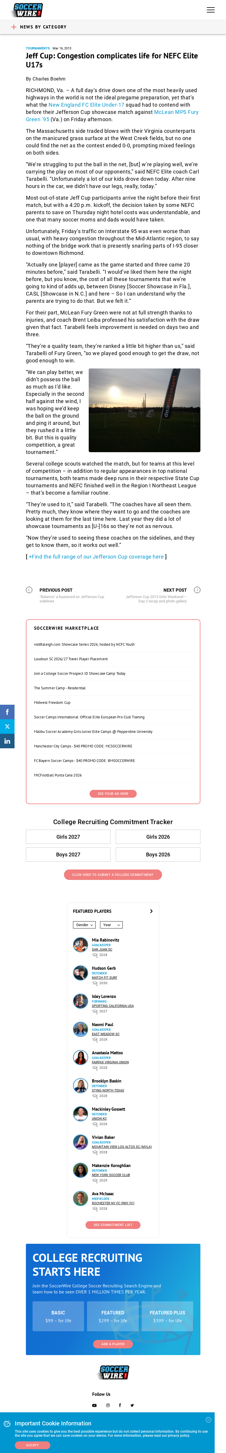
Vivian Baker (103, 1137)
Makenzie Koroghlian (111, 1165)
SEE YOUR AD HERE (113, 794)
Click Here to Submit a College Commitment (113, 875)
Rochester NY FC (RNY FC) (113, 1203)
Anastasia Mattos (107, 1052)
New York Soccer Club (111, 1175)
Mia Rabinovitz (105, 940)
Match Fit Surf (104, 978)
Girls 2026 (158, 837)
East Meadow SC (106, 1034)
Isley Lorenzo (104, 996)
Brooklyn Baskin (106, 1081)
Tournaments (38, 48)
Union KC (99, 1119)
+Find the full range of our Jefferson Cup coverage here (96, 557)
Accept (32, 1445)
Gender (82, 925)
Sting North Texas (108, 1090)
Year (107, 925)
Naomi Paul (102, 1024)
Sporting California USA (113, 1006)
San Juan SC (102, 949)
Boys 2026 (158, 854)
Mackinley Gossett (108, 1109)
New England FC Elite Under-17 (86, 105)
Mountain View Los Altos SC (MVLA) (122, 1147)
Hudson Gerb (104, 968)
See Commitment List (113, 1225)
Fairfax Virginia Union (110, 1062)
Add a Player (113, 1344)
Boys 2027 (68, 854)
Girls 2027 (68, 837)
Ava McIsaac (103, 1193)
